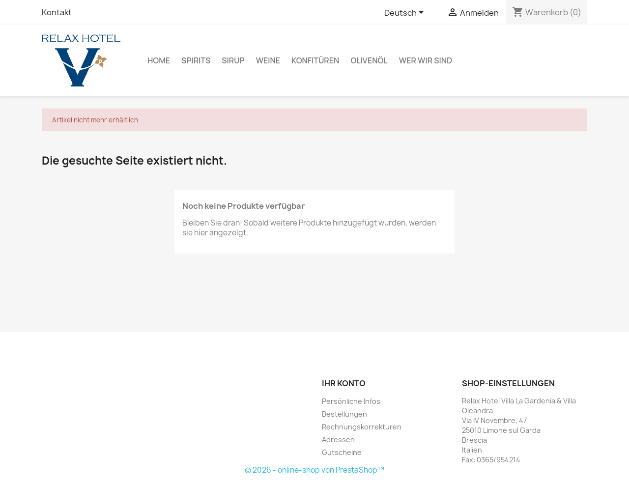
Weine (268, 60)
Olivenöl (368, 60)
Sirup (233, 60)
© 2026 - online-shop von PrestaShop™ (314, 470)
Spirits (195, 60)
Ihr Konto (344, 383)
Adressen (338, 439)
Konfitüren (315, 60)
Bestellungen (344, 414)
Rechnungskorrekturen (361, 426)
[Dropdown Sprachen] (405, 13)
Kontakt (57, 12)
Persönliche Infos (351, 401)
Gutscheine (342, 452)
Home (158, 60)
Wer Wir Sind (425, 60)
